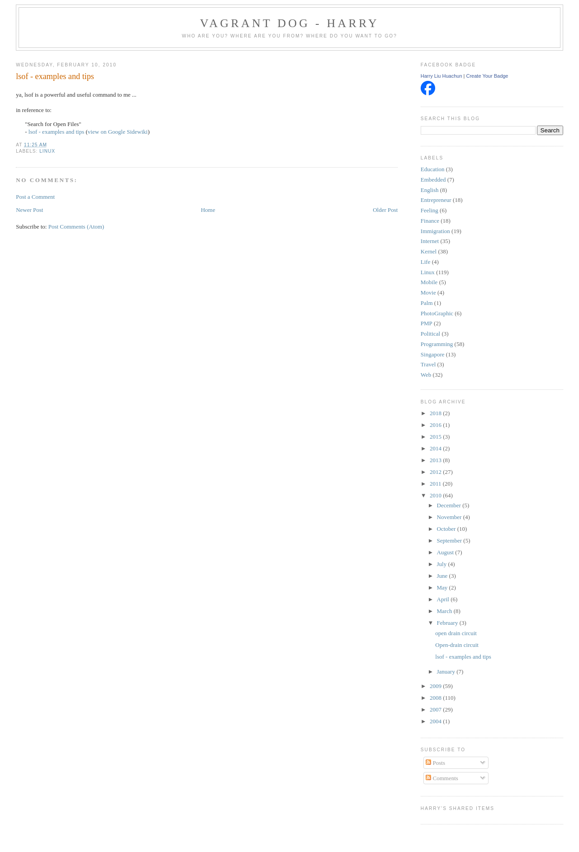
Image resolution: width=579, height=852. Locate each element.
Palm (427, 303)
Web (426, 374)
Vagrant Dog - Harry (289, 23)
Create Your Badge (487, 76)
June (443, 575)
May (443, 587)
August (446, 552)
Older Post (385, 209)
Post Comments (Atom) (76, 226)
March (445, 611)
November (450, 517)
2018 (436, 413)
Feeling (429, 210)
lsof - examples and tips (55, 76)
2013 (436, 460)
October (447, 528)
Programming (437, 344)
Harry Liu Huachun (441, 76)
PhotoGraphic (437, 313)
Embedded (433, 179)
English (430, 190)
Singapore (433, 354)
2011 (436, 483)
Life (426, 261)
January (447, 671)
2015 (436, 436)
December (450, 505)
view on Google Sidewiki (118, 131)
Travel (428, 364)
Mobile (429, 282)
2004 (436, 721)
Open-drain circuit (457, 644)
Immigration (435, 231)
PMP (426, 323)
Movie (428, 292)
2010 (436, 495)
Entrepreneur (436, 200)
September (450, 540)
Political (430, 333)
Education (433, 169)
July (442, 564)
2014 (436, 448)
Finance (430, 220)
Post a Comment (35, 196)
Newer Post (29, 209)
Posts (435, 762)
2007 (436, 709)
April (444, 599)
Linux (47, 151)
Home (208, 209)
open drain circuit (456, 633)
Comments (442, 778)
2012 (436, 471)
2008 (436, 697)
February (448, 622)
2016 (436, 424)
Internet (430, 241)
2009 (436, 686)
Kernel (429, 251)
